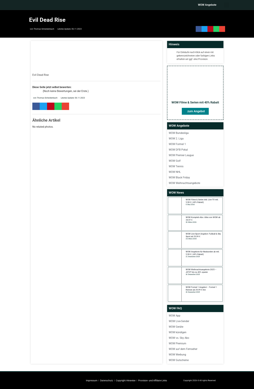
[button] (226, 5)
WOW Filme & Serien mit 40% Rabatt (195, 102)
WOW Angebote (207, 4)
